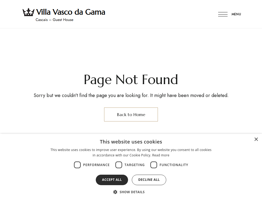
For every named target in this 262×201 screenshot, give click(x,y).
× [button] (256, 140)
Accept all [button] (112, 179)
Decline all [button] (149, 179)
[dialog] (131, 167)
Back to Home (131, 114)
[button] (131, 192)
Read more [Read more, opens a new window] (160, 155)
